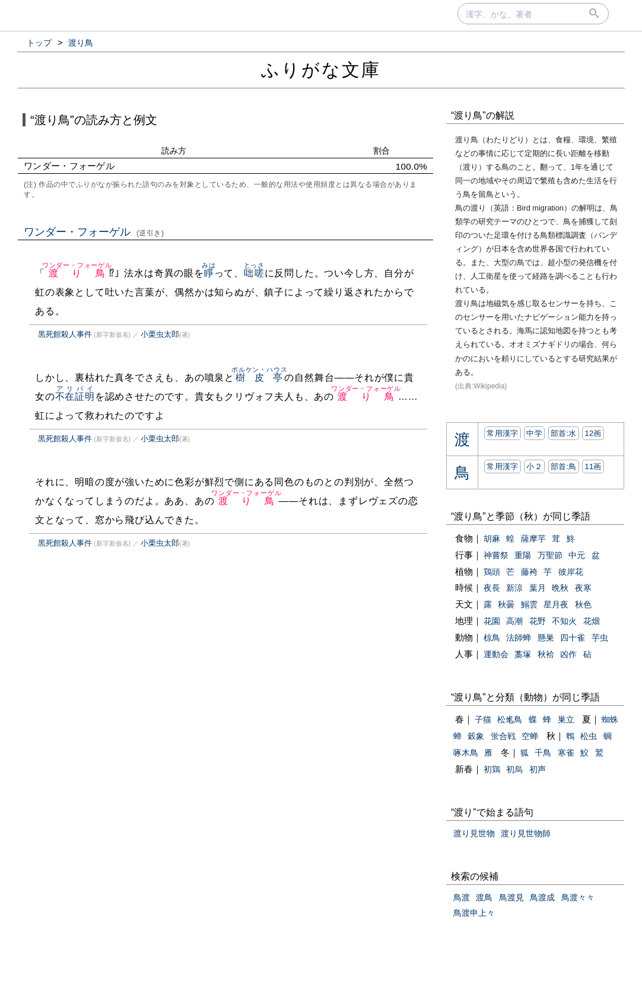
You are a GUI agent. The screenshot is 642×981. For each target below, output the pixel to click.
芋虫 (600, 637)
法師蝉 (518, 637)
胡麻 (492, 538)
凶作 (568, 654)
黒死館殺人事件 (65, 334)
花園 (492, 621)
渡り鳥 (77, 273)
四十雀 (572, 637)
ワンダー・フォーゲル (94, 232)
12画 (592, 433)
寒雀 (566, 752)
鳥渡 (461, 897)
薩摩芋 (533, 538)
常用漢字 (502, 433)
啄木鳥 (465, 752)
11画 (592, 466)
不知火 (564, 621)
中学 (534, 433)
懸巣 (546, 637)
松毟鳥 (509, 719)
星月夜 (556, 604)
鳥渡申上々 (474, 913)
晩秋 (560, 588)
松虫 (588, 736)
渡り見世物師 (526, 833)
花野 (537, 621)
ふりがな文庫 (321, 69)
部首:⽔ (564, 433)
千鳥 (543, 752)
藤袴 (529, 572)
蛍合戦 (503, 736)
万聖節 (550, 555)
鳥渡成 (542, 897)
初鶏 (492, 769)
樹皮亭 (259, 377)
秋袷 (546, 654)
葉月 (537, 588)
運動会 (496, 654)
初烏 (514, 769)
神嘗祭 (496, 555)
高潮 (514, 621)
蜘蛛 (610, 719)
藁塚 (522, 654)
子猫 (483, 719)
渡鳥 (484, 897)
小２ (534, 466)
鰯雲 (529, 604)
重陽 (522, 555)
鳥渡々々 (578, 897)
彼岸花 (570, 572)
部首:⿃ (564, 466)
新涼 (514, 588)
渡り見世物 (474, 833)
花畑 (591, 621)
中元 (576, 555)
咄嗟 (254, 273)
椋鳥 (492, 637)
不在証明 (75, 396)
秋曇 (506, 604)
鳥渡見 (511, 897)
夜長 (492, 588)
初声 (537, 769)
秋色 (583, 604)
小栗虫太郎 (160, 334)
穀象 (476, 736)
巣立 (566, 719)
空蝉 (530, 736)
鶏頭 (492, 572)
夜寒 (583, 588)
